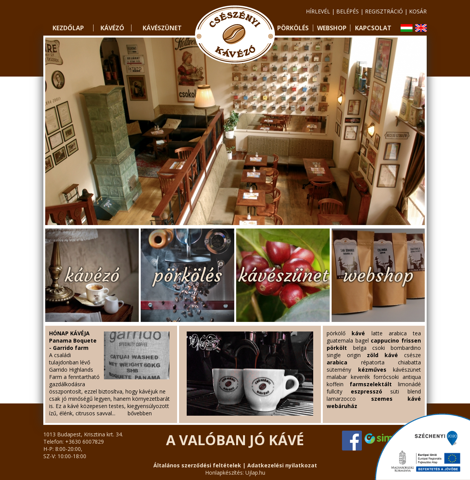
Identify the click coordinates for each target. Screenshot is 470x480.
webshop (378, 275)
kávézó (92, 275)
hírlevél (318, 11)
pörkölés (187, 275)
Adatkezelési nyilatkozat (282, 465)
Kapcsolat (373, 28)
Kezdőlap (68, 28)
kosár (418, 11)
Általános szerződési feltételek (197, 465)
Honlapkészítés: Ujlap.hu (235, 472)
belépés (347, 11)
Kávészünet (162, 28)
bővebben (140, 413)
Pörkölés (293, 28)
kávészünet (283, 275)
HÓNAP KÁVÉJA (69, 333)
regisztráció (384, 11)
